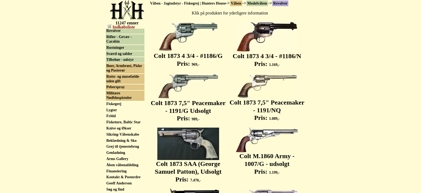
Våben (236, 3)
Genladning (115, 153)
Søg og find (115, 190)
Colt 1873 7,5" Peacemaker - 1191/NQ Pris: (267, 107)
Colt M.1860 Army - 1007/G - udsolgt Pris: (267, 161)
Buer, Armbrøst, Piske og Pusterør (124, 68)
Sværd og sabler (119, 54)
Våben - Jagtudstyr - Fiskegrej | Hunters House (188, 3)
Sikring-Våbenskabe (122, 135)
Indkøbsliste (121, 27)
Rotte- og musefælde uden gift (122, 79)
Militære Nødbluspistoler (119, 96)
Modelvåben (257, 3)
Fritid (111, 116)
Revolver (280, 3)
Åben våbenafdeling (122, 166)
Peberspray (115, 88)
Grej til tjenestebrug (122, 147)
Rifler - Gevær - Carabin (119, 39)
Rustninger (115, 48)
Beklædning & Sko (121, 141)
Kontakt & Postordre (123, 178)
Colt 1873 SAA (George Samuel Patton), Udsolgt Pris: (188, 168)
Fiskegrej (113, 104)
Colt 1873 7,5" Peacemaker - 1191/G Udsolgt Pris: (188, 108)
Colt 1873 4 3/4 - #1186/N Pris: (267, 57)
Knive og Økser (118, 129)
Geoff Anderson (119, 184)
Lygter (111, 111)
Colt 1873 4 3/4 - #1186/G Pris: (188, 56)
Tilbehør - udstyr (120, 60)
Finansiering (116, 172)
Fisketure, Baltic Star (123, 123)
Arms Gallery (117, 159)
